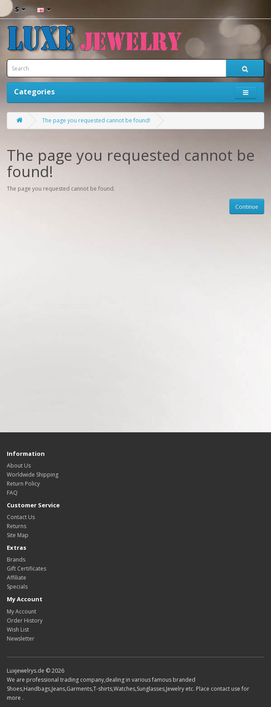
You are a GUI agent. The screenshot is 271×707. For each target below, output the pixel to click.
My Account (21, 611)
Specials (17, 586)
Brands (16, 559)
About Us (19, 465)
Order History (25, 620)
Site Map (18, 535)
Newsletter (20, 638)
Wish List (18, 629)
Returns (16, 526)
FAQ (12, 492)
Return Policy (23, 483)
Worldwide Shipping (32, 474)
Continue (246, 207)
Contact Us (21, 517)
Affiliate (16, 577)
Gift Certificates (26, 568)
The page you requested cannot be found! (96, 120)
